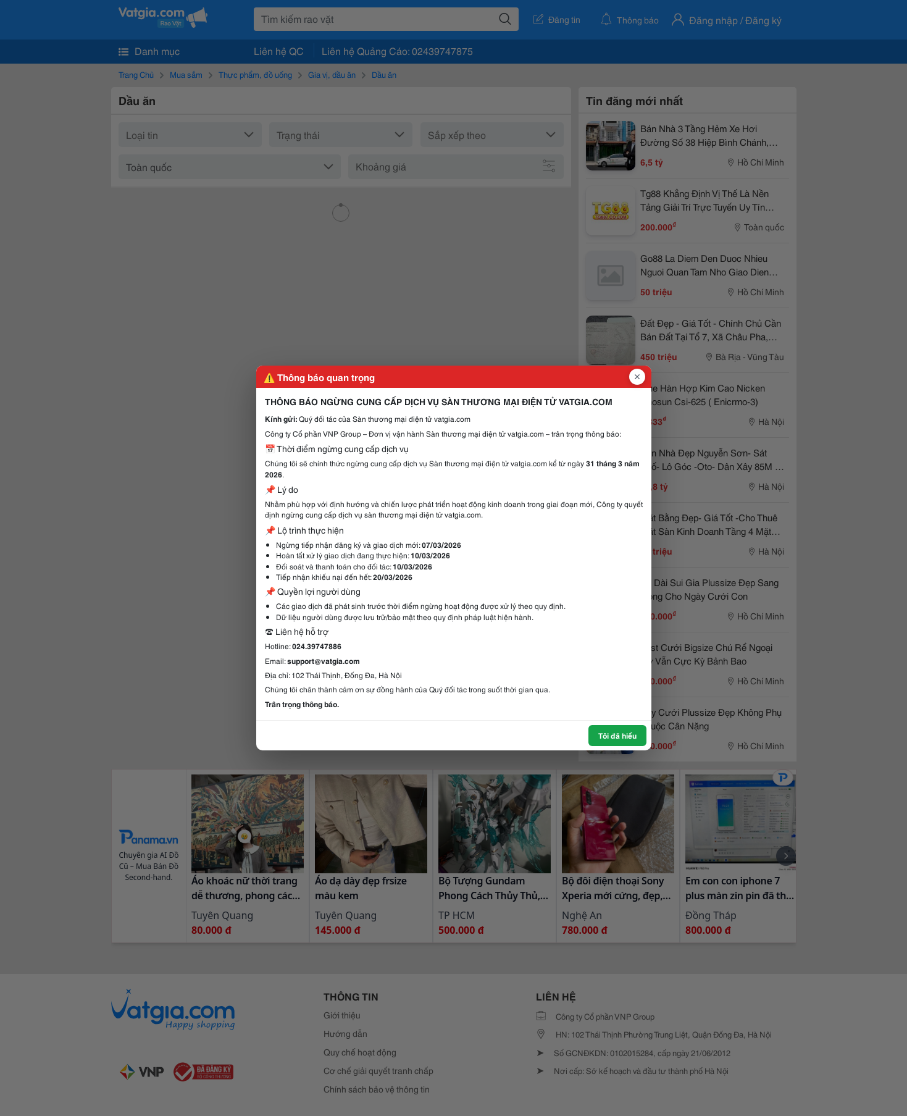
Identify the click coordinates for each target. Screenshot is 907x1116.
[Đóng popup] (637, 377)
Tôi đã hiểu (617, 735)
